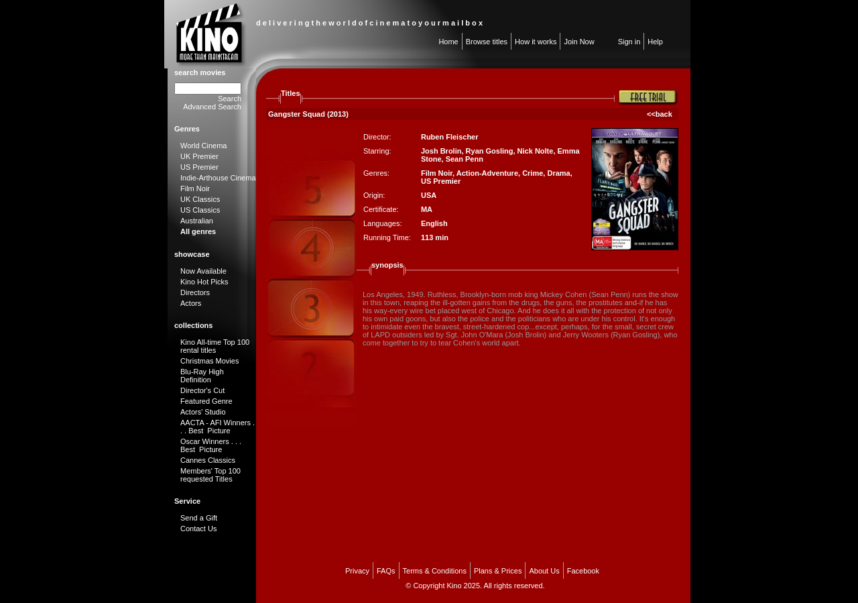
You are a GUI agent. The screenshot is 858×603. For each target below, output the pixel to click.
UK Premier (199, 156)
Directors (195, 292)
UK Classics (200, 199)
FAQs (386, 571)
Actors (190, 303)
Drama (558, 173)
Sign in (629, 42)
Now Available (203, 271)
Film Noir (195, 188)
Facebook (583, 571)
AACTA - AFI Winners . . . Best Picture (217, 427)
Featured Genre (206, 401)
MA (426, 209)
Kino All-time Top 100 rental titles (214, 346)
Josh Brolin (441, 151)
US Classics (200, 210)
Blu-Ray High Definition (202, 376)
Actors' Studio (203, 412)
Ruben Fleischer (450, 137)
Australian (196, 221)
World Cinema (203, 146)
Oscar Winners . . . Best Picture (210, 445)
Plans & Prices (498, 571)
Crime (532, 173)
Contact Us (198, 529)
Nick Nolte (535, 151)
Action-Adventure (487, 173)
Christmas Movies (209, 361)
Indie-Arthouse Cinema (218, 178)
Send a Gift (198, 518)
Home (448, 42)
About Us (544, 571)
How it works (535, 42)
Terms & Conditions (435, 571)
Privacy (357, 571)
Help (655, 42)
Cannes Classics (207, 460)
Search (229, 99)
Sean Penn (464, 159)
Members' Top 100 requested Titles (210, 475)
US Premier (199, 167)
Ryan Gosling (489, 151)
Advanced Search (212, 107)
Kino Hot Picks (204, 282)
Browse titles (486, 42)
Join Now (579, 42)
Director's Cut (202, 390)
